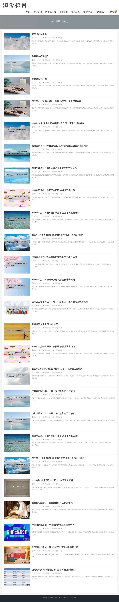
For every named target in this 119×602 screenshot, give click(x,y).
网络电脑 (63, 12)
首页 (28, 12)
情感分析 (75, 12)
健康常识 (101, 12)
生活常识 (37, 12)
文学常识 (88, 12)
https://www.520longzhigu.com (14, 5)
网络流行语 (50, 12)
